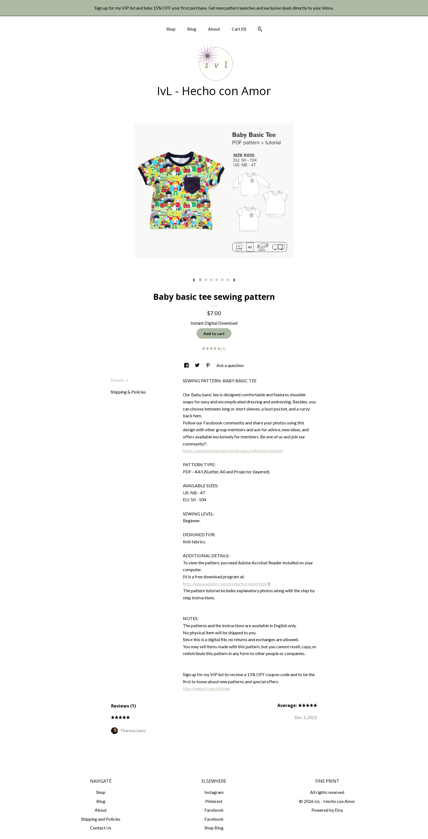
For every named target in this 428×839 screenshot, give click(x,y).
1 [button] (200, 279)
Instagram (214, 792)
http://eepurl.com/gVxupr (207, 688)
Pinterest (213, 801)
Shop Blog (214, 827)
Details (119, 380)
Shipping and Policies (100, 819)
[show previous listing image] (193, 280)
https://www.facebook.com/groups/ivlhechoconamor (233, 450)
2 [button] (205, 279)
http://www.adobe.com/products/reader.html (225, 583)
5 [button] (222, 279)
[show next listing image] (234, 280)
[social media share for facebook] (186, 365)
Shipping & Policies (128, 391)
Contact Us (100, 827)
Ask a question (230, 365)
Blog (191, 28)
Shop (171, 28)
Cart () (239, 28)
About (214, 28)
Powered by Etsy (327, 809)
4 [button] (216, 279)
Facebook (214, 809)
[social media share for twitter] (197, 365)
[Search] (260, 30)
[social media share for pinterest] (208, 365)
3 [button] (211, 279)
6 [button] (227, 279)
